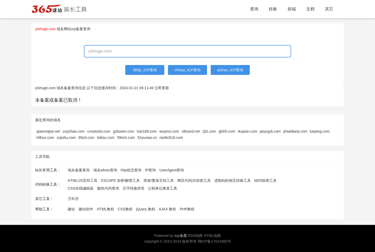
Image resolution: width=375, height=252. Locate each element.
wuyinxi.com (169, 131)
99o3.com (86, 137)
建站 (71, 209)
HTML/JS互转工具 (82, 180)
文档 (310, 9)
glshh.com (226, 131)
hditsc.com (105, 137)
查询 (254, 9)
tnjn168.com (147, 131)
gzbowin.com (123, 131)
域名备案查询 (79, 170)
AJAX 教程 (167, 209)
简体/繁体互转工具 (158, 180)
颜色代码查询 (108, 188)
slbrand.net (191, 131)
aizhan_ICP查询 (230, 70)
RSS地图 (195, 236)
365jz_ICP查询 (145, 70)
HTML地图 (212, 236)
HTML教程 (105, 209)
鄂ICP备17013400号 (214, 241)
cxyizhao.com (74, 131)
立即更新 (161, 88)
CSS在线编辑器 (80, 188)
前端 (292, 9)
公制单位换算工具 (162, 188)
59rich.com (126, 137)
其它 (329, 9)
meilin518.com (171, 137)
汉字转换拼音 (134, 188)
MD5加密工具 (265, 180)
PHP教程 (187, 209)
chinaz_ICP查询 (187, 70)
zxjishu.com (66, 137)
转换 (273, 9)
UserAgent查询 (171, 170)
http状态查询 (131, 170)
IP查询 (150, 170)
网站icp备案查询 (77, 29)
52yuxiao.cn (147, 137)
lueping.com (320, 131)
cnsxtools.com (98, 131)
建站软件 (86, 209)
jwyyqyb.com (270, 131)
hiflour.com (45, 137)
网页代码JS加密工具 (194, 180)
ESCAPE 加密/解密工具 (120, 180)
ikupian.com (247, 131)
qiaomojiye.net (48, 131)
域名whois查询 (105, 170)
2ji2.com (209, 131)
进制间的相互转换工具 (232, 180)
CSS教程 (125, 209)
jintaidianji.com (295, 131)
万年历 (73, 199)
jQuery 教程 (145, 209)
